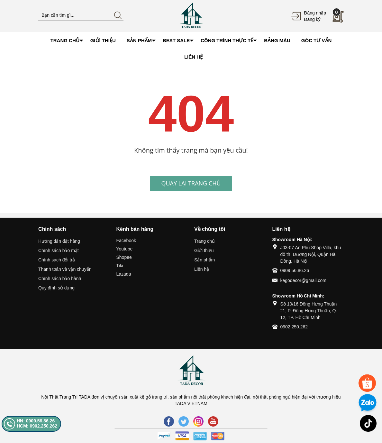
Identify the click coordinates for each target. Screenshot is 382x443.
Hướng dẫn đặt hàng (59, 241)
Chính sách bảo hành (59, 278)
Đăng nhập (315, 12)
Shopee (124, 257)
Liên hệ (201, 269)
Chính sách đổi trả (56, 259)
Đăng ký (312, 19)
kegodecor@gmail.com (303, 280)
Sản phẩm (204, 259)
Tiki (119, 265)
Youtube (124, 248)
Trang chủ (204, 241)
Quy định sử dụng (56, 287)
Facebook (126, 240)
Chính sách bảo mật (58, 250)
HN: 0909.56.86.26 (36, 420)
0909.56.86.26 (294, 270)
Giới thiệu (204, 250)
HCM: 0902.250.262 (37, 426)
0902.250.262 (294, 326)
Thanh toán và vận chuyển (64, 269)
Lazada (123, 274)
